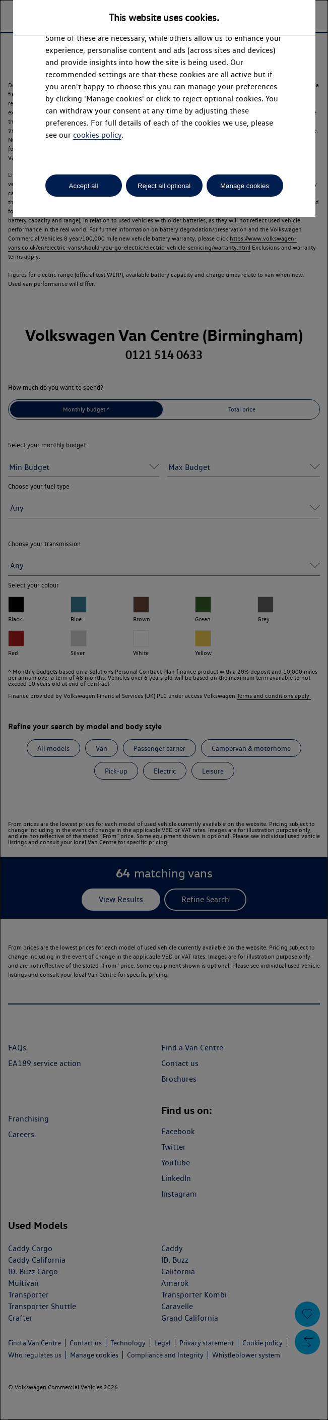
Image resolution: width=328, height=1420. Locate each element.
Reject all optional (164, 186)
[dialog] (164, 710)
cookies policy (97, 135)
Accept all (83, 186)
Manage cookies (244, 186)
